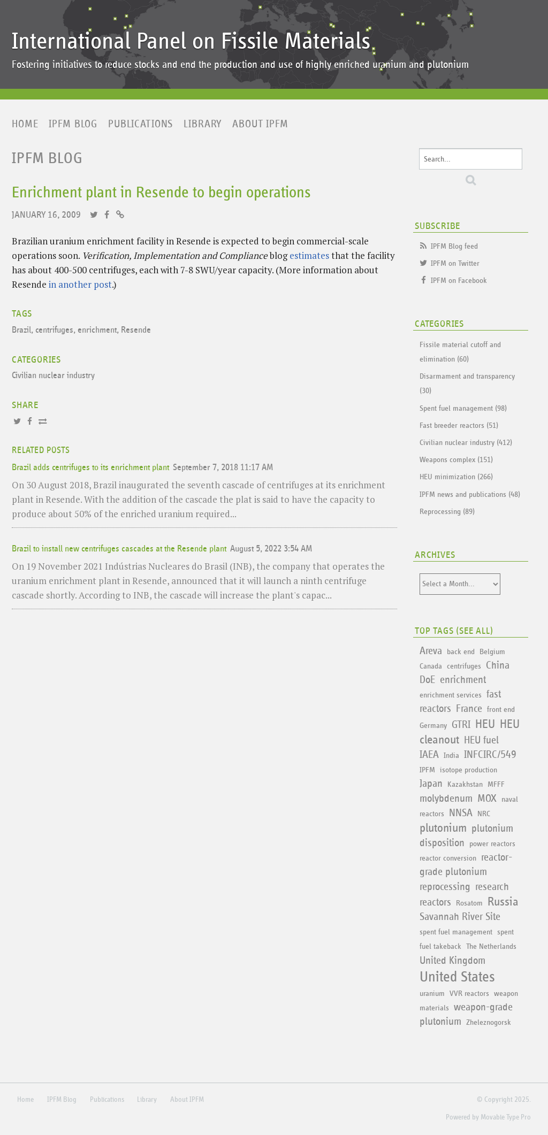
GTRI (461, 724)
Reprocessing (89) (447, 512)
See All (474, 631)
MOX (487, 798)
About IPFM (260, 124)
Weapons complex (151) (456, 460)
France (469, 708)
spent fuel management (456, 932)
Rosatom (469, 903)
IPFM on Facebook (459, 281)
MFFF (496, 784)
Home (25, 124)
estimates (309, 255)
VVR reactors (469, 994)
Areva (431, 651)
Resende (136, 330)
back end (461, 652)
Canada (431, 666)
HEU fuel (481, 740)
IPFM (427, 770)
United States (457, 977)
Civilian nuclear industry (53, 375)
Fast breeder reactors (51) (459, 425)
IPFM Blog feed (454, 246)
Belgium (492, 652)
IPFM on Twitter (455, 263)
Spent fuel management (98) (463, 408)
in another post (80, 284)
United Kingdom (452, 960)
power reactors (492, 844)
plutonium (443, 828)
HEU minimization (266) (456, 477)
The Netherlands (491, 946)
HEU (485, 724)
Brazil (21, 330)
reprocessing (445, 886)
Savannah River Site (460, 916)
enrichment (97, 330)
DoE (427, 679)
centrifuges (54, 330)
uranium (432, 994)
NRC (483, 814)
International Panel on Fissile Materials (191, 41)
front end (501, 709)
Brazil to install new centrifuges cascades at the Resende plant (119, 549)
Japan (431, 783)
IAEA (429, 754)
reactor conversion (448, 858)
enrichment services (451, 695)
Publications (140, 124)
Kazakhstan (465, 784)
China (497, 665)
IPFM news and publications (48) (470, 494)
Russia (503, 902)
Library (203, 124)
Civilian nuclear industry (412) (466, 443)
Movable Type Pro (506, 1117)
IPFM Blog (73, 124)
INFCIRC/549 (490, 754)
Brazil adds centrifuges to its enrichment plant (90, 467)
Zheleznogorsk (488, 1022)
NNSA (461, 813)
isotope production (468, 770)
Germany (433, 726)
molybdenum (446, 798)
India (451, 755)
